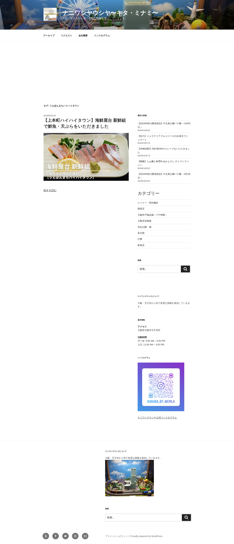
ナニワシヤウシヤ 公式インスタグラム (157, 417)
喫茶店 (141, 208)
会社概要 (83, 35)
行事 (140, 239)
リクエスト (66, 35)
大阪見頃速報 (144, 221)
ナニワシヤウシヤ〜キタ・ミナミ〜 (110, 13)
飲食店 (141, 245)
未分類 (141, 233)
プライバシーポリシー (116, 536)
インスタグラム (102, 35)
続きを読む (50, 190)
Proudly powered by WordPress (146, 536)
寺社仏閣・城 (144, 227)
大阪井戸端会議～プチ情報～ (152, 215)
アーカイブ (49, 35)
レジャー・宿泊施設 (148, 202)
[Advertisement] (117, 65)
